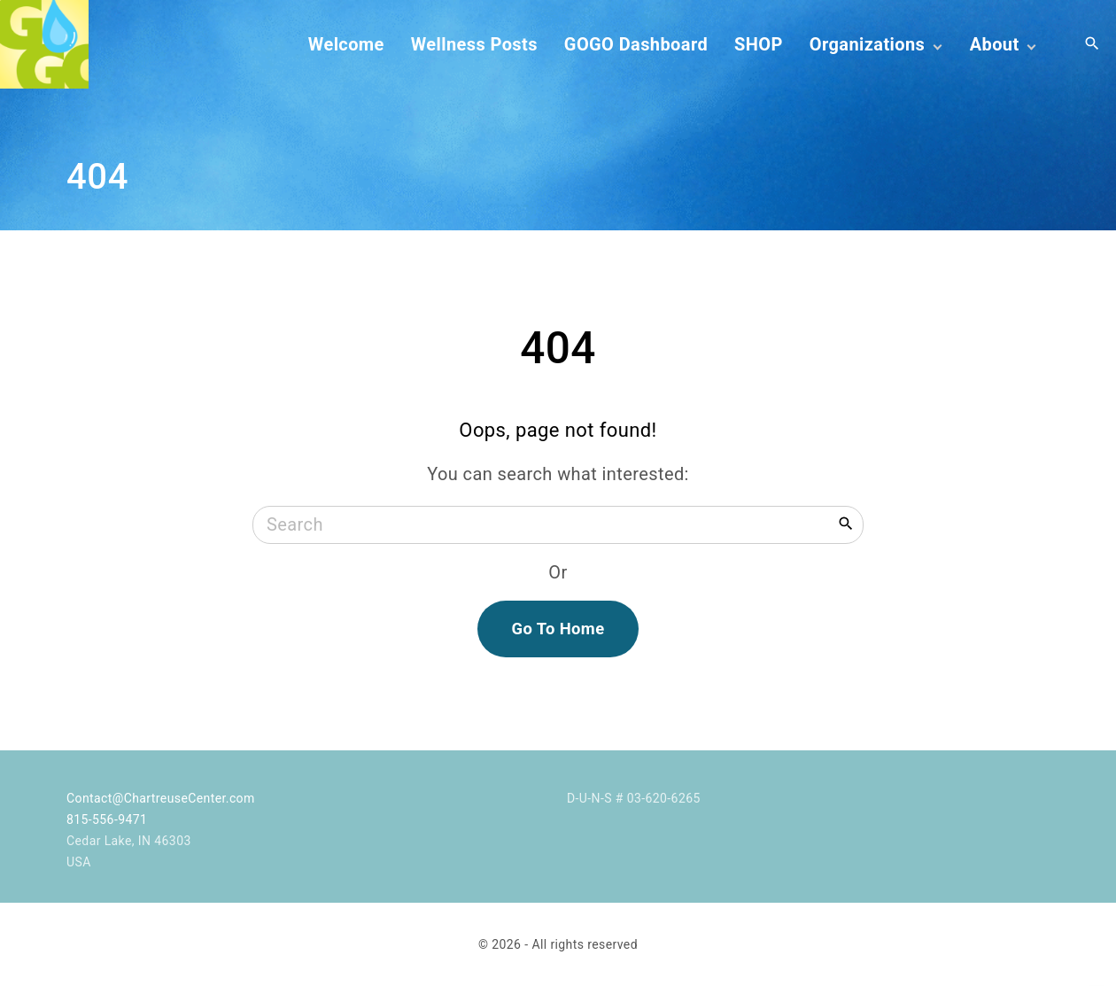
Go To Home (557, 628)
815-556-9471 (106, 819)
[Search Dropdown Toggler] (1092, 44)
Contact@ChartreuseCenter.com (160, 798)
